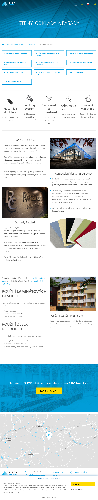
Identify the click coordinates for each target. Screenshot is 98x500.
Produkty (57, 472)
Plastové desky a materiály (15, 44)
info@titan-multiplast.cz (37, 475)
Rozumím (76, 484)
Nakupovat (49, 391)
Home (3, 44)
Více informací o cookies (49, 497)
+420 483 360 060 (35, 472)
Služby (55, 475)
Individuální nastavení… (78, 489)
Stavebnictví (31, 44)
